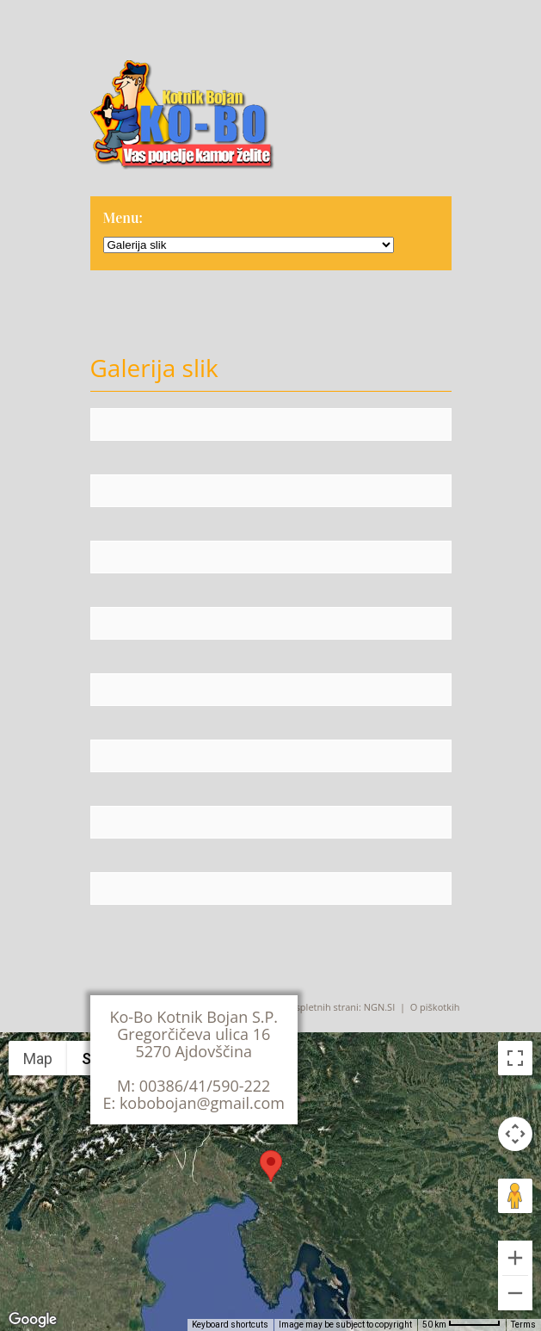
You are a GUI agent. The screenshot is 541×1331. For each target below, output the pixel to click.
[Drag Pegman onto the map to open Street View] (515, 1196)
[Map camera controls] (515, 1134)
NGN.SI (380, 1006)
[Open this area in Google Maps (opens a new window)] (32, 1320)
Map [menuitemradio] (37, 1058)
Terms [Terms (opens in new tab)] (523, 1324)
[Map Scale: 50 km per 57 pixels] (461, 1325)
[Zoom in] (515, 1258)
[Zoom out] (515, 1293)
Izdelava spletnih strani (308, 1006)
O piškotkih (435, 1006)
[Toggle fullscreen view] (515, 1058)
